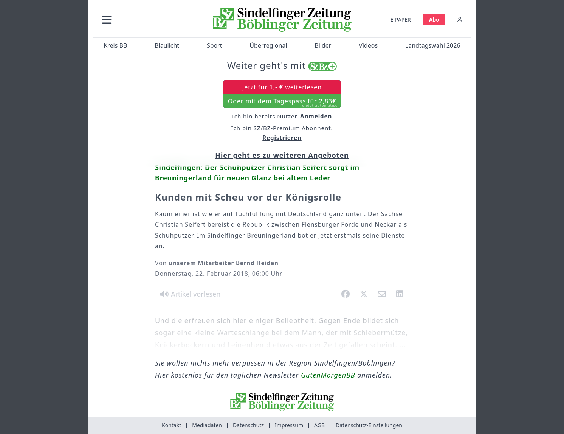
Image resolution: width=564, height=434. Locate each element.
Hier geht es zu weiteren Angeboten (282, 155)
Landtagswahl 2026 (432, 45)
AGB (319, 425)
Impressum (289, 425)
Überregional (268, 45)
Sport (214, 45)
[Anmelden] (459, 19)
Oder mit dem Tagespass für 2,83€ (284, 102)
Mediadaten (207, 425)
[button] (147, 19)
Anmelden (316, 116)
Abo (434, 19)
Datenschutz (248, 425)
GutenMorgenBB (328, 375)
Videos (368, 45)
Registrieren (282, 138)
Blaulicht (167, 45)
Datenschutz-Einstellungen (369, 425)
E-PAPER (400, 19)
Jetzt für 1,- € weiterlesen (282, 87)
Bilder (323, 45)
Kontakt (171, 425)
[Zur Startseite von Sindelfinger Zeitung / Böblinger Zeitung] (282, 20)
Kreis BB (115, 45)
